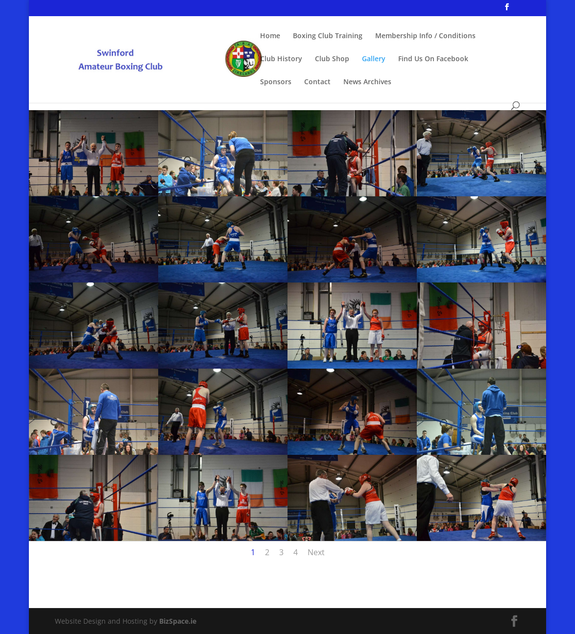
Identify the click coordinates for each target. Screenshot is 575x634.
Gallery (373, 59)
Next (316, 552)
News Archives (367, 82)
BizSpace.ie (177, 621)
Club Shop (332, 59)
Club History (281, 59)
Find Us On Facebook (433, 59)
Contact (317, 82)
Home (270, 36)
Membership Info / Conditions (425, 36)
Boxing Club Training (327, 36)
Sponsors (275, 82)
